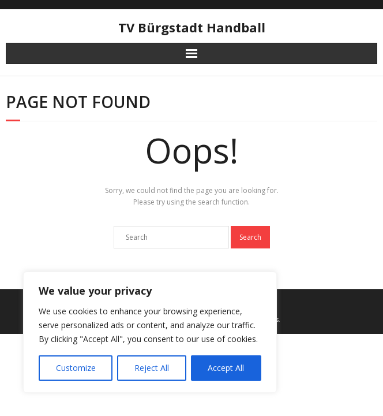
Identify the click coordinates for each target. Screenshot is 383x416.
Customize (76, 367)
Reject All (151, 367)
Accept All (226, 367)
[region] (150, 332)
